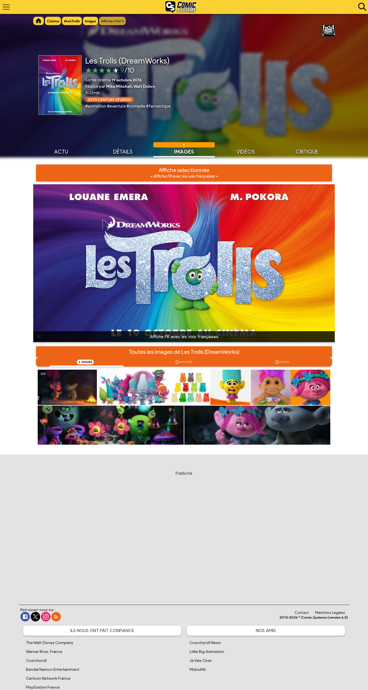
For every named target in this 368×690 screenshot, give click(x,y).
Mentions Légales (330, 613)
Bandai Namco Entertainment (52, 669)
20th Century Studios (109, 99)
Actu (61, 151)
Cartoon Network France (48, 678)
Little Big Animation (207, 651)
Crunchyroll (36, 660)
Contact (302, 613)
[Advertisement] (184, 532)
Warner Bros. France (44, 651)
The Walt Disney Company (49, 642)
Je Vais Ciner (201, 660)
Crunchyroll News (205, 642)
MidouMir (198, 669)
